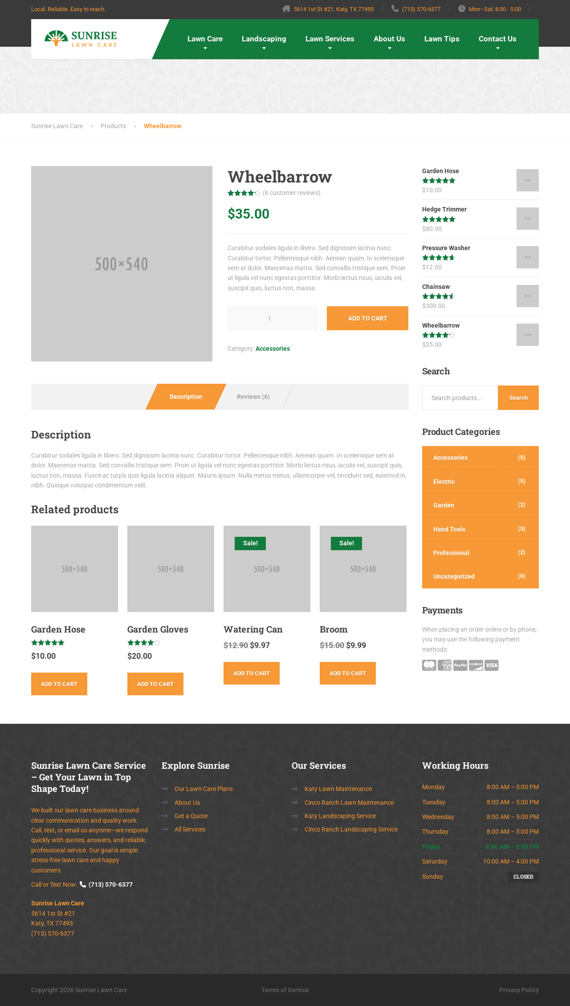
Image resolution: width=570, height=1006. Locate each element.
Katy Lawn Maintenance (338, 788)
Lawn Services (329, 38)
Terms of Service (285, 990)
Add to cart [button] (59, 684)
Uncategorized (454, 576)
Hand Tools (449, 529)
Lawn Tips (442, 38)
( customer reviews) (292, 192)
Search (518, 397)
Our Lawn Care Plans (204, 788)
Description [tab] (186, 396)
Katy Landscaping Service (340, 815)
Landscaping (264, 38)
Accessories (273, 348)
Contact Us (498, 38)
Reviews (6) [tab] (253, 396)
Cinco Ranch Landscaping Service (351, 829)
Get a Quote (191, 815)
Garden (443, 505)
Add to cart (367, 318)
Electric (444, 481)
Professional (451, 552)
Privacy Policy (519, 990)
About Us (389, 38)
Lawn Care (205, 38)
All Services (190, 829)
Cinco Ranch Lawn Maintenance (349, 802)
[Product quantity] (273, 318)
